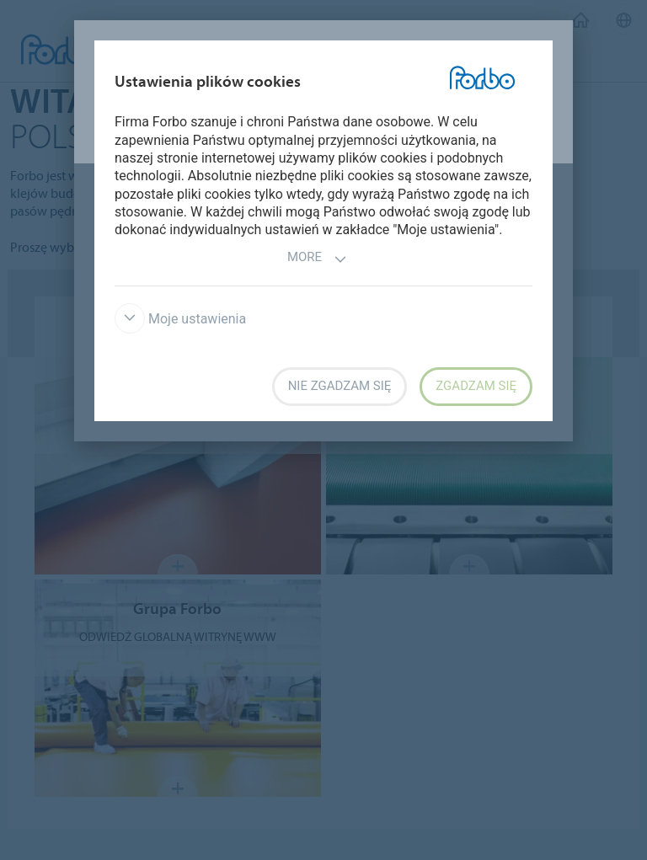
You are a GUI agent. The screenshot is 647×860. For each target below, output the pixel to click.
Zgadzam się (476, 385)
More (317, 259)
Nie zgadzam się (340, 385)
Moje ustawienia (180, 319)
